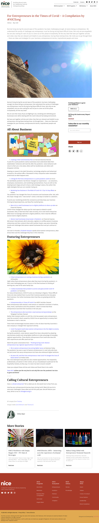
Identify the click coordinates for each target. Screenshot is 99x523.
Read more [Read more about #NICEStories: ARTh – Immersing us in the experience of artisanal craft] (40, 465)
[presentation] (81, 136)
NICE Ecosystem (59, 6)
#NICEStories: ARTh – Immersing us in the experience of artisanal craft (49, 453)
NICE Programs (72, 6)
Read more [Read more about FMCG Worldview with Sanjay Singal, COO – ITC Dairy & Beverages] (11, 465)
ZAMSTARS (96, 516)
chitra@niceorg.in (25, 391)
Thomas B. (30, 405)
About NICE (93, 6)
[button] (69, 151)
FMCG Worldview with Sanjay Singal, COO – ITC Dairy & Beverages (19, 453)
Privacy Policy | (22, 512)
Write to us (73, 109)
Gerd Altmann (20, 405)
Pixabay (19, 401)
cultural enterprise (17, 384)
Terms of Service (31, 512)
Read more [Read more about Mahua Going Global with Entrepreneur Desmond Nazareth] (69, 465)
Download (71, 118)
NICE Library (83, 6)
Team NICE (10, 370)
